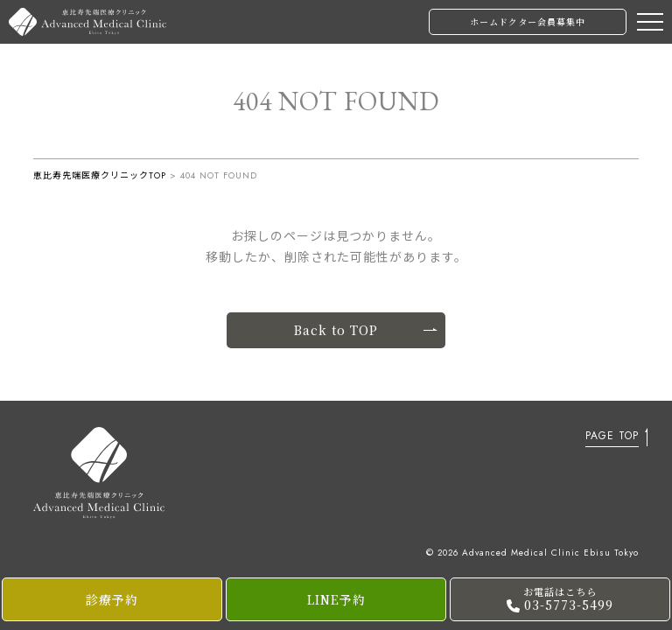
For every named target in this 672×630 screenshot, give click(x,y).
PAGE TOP (612, 437)
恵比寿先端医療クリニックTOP (99, 175)
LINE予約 (336, 599)
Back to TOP (365, 330)
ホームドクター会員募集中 (527, 21)
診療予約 (112, 599)
